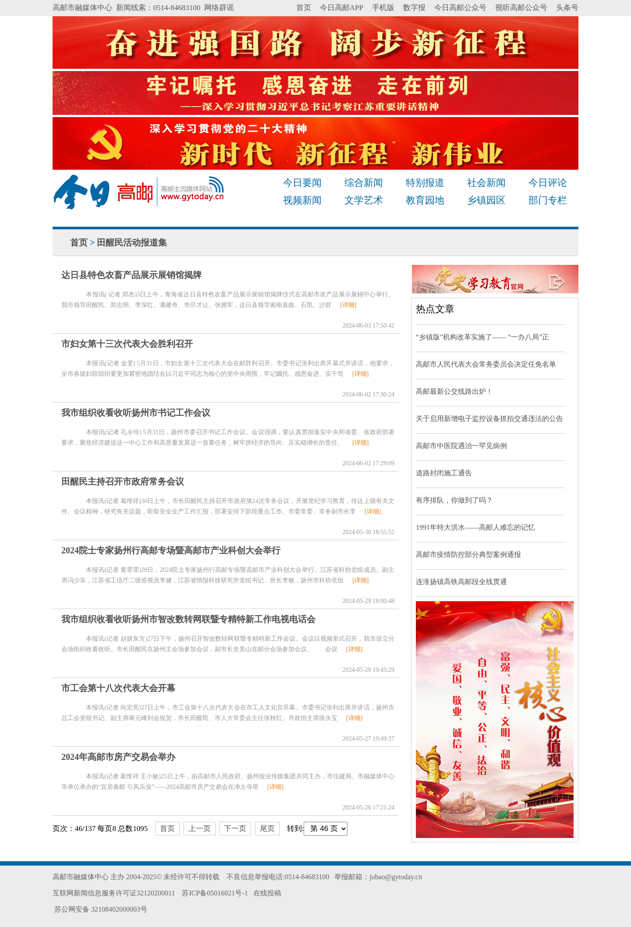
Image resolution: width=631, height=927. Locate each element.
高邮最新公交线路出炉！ (454, 391)
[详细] (348, 305)
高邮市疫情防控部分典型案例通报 (468, 554)
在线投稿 (267, 893)
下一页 (235, 828)
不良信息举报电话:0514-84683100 (278, 877)
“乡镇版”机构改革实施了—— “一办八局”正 (482, 337)
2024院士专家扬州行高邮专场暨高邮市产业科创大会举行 (170, 550)
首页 (303, 8)
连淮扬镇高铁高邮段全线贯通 (461, 581)
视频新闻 (302, 200)
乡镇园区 (486, 200)
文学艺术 (363, 200)
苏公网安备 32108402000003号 (100, 909)
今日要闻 (302, 182)
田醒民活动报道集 (132, 242)
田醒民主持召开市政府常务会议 (122, 481)
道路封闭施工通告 (444, 473)
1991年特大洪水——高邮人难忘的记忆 (475, 527)
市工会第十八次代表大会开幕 (118, 688)
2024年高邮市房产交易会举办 (118, 757)
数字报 (414, 8)
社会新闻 (486, 182)
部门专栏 (547, 200)
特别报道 (425, 182)
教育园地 (425, 200)
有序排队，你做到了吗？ (454, 500)
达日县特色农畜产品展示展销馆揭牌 (131, 275)
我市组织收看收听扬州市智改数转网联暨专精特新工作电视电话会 (188, 619)
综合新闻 (363, 182)
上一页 (199, 828)
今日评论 (547, 182)
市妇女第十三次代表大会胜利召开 (127, 344)
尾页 (267, 828)
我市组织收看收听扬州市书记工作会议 (135, 412)
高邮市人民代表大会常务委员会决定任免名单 (486, 364)
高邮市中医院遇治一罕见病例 (461, 445)
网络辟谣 (219, 8)
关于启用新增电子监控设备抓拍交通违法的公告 (489, 418)
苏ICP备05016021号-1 (215, 893)
